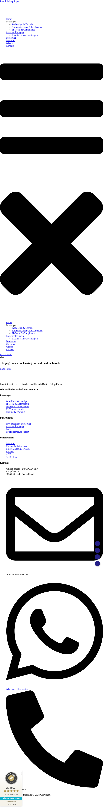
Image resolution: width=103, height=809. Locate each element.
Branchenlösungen (15, 32)
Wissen (9, 43)
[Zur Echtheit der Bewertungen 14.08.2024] (11, 803)
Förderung (11, 37)
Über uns (10, 40)
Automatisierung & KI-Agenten (27, 27)
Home (9, 19)
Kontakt (10, 46)
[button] (51, 184)
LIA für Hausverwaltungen (25, 35)
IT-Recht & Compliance (23, 29)
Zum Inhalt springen (10, 1)
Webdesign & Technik (22, 24)
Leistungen (11, 21)
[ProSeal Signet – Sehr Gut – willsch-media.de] (11, 784)
